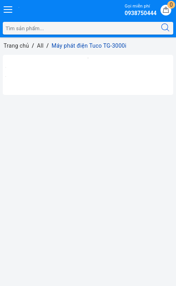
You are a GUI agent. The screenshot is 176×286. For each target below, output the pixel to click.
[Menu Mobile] (8, 8)
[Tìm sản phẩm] (80, 28)
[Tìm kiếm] (165, 28)
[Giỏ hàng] (166, 10)
